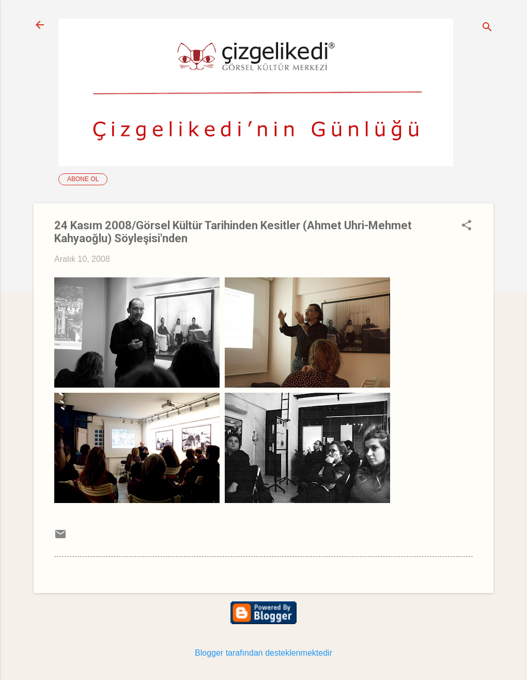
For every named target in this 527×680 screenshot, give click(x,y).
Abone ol (83, 179)
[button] (466, 226)
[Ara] (487, 28)
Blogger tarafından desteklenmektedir (263, 652)
